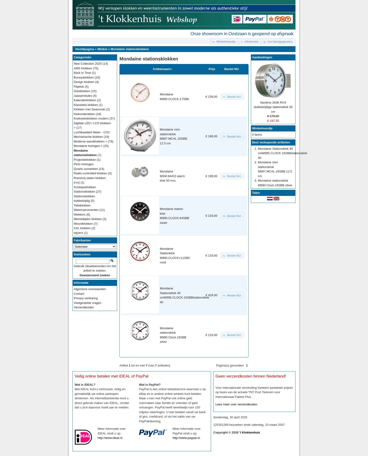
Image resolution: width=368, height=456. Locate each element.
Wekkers (79, 214)
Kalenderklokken (85, 100)
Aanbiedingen (262, 57)
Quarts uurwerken (86, 169)
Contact (79, 293)
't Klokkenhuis (249, 432)
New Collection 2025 (88, 63)
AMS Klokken (83, 68)
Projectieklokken (85, 159)
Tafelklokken (82, 205)
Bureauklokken (84, 77)
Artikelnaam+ (162, 69)
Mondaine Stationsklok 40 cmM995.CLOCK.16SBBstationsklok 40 (282, 153)
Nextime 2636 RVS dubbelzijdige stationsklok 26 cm (273, 107)
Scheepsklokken (85, 187)
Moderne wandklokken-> (90, 141)
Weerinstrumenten (86, 210)
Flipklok (79, 86)
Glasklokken (82, 91)
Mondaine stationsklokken (130, 49)
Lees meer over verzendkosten (236, 404)
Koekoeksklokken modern (91, 118)
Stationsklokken (84, 191)
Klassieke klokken (86, 105)
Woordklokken (83, 223)
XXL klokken (82, 228)
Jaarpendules (83, 95)
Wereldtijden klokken (88, 219)
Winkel (102, 49)
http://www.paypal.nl (186, 438)
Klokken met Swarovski (89, 109)
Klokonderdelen (84, 114)
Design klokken (84, 82)
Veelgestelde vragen (87, 303)
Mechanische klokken (88, 136)
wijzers (78, 233)
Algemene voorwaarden (90, 289)
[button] (224, 41)
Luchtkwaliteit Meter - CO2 (92, 132)
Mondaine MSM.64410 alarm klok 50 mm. (172, 176)
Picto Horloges (84, 164)
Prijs (212, 69)
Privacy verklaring (86, 298)
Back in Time (82, 73)
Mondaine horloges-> (88, 146)
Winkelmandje (262, 128)
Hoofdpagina (84, 49)
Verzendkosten (84, 307)
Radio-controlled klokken (90, 173)
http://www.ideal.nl (110, 438)
